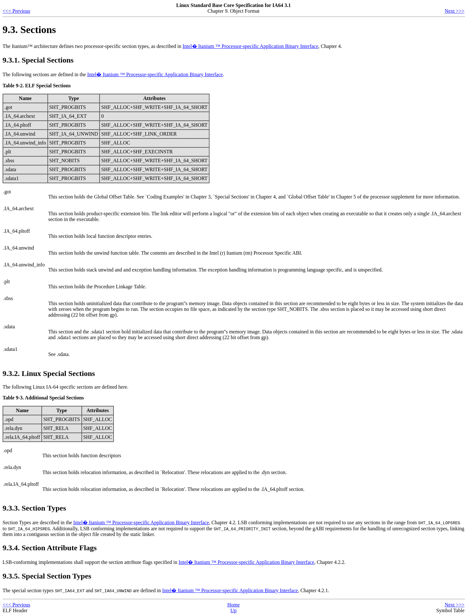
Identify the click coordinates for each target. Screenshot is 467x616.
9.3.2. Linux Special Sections (49, 373)
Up (233, 610)
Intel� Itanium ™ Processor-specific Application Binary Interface (250, 46)
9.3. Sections (29, 29)
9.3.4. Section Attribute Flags (50, 548)
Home (233, 604)
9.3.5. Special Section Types (47, 576)
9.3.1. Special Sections (38, 60)
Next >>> (454, 11)
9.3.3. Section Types (34, 508)
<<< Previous (16, 11)
